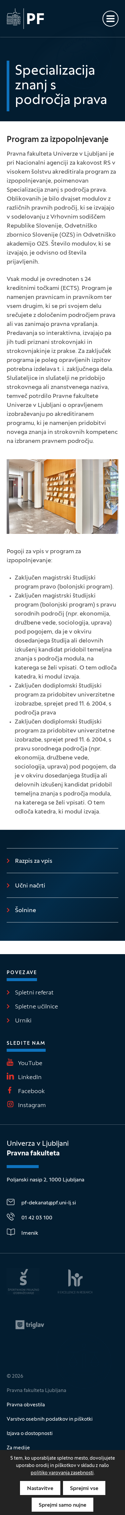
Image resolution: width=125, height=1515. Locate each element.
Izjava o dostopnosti (30, 1433)
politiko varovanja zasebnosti (62, 1473)
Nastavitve (40, 1488)
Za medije (18, 1448)
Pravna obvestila (26, 1405)
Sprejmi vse (84, 1488)
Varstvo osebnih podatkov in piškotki (50, 1419)
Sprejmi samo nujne (62, 1505)
